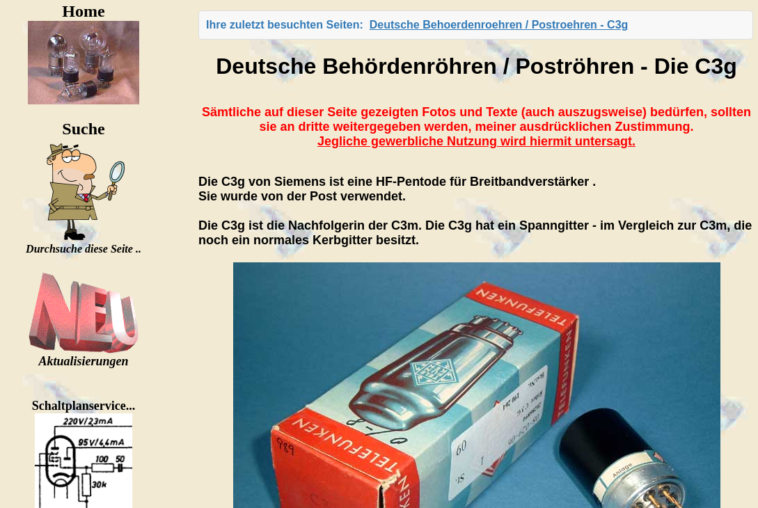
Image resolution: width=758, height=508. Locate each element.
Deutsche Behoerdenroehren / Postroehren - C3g (499, 25)
